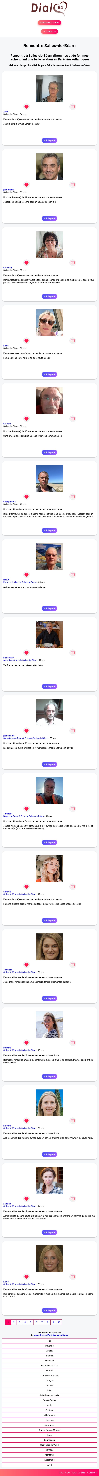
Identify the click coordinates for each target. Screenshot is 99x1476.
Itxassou (49, 1420)
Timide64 (8, 813)
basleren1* (8, 657)
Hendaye (49, 1360)
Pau (49, 1341)
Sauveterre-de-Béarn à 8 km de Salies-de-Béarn (25, 738)
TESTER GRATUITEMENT (49, 23)
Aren (49, 1465)
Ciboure (49, 1385)
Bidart (49, 1390)
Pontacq (49, 1410)
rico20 (6, 579)
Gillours (7, 423)
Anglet (49, 1350)
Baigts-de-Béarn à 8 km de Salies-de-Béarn (23, 816)
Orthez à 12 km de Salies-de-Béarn (19, 894)
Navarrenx (49, 1425)
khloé (6, 1281)
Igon (49, 1435)
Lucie (5, 345)
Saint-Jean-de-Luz (49, 1365)
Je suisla (7, 969)
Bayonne (49, 1346)
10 (59, 1322)
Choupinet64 (9, 501)
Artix (49, 1405)
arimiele (7, 891)
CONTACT (92, 1472)
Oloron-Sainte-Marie (49, 1375)
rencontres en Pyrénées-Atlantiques (50, 1335)
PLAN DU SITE (78, 1472)
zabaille (7, 1203)
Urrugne (49, 1380)
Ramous (50, 1450)
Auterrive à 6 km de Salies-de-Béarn (20, 660)
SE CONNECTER (49, 31)
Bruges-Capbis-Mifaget (50, 1430)
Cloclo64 (7, 267)
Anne (5, 111)
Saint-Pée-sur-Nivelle (49, 1395)
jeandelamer (9, 735)
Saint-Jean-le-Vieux (49, 1445)
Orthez (49, 1370)
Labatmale (49, 1460)
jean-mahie (8, 189)
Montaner (49, 1455)
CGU (67, 1472)
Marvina (7, 1047)
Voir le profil (49, 140)
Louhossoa (49, 1440)
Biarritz (49, 1355)
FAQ (61, 1472)
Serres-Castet (49, 1400)
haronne (7, 1125)
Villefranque (49, 1415)
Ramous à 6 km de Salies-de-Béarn (19, 582)
